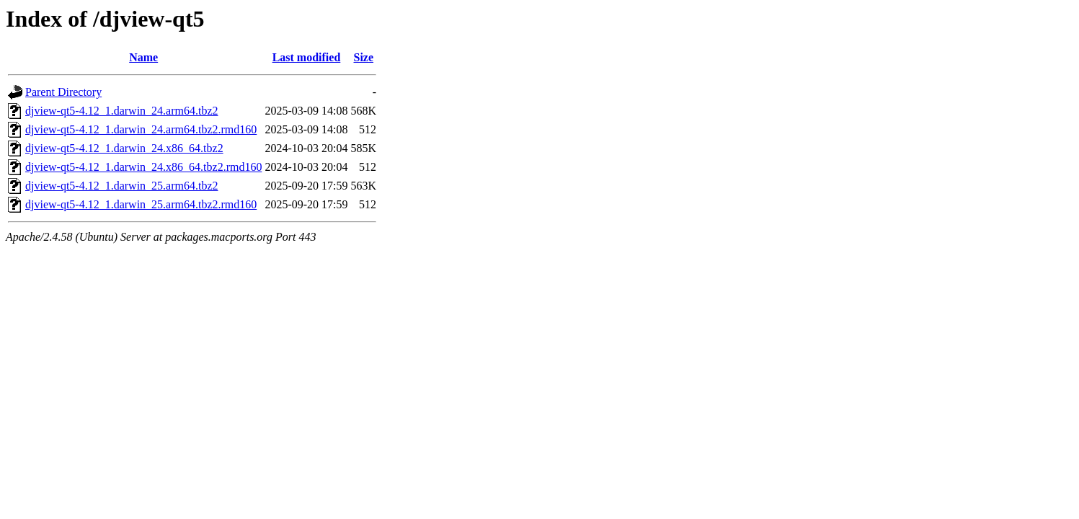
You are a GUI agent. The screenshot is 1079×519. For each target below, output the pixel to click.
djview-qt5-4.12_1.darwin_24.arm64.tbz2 (121, 111)
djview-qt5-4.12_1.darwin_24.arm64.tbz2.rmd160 (141, 129)
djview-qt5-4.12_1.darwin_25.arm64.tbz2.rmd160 (141, 204)
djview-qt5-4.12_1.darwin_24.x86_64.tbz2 (124, 148)
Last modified (306, 57)
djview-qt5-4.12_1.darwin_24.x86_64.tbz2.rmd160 (143, 167)
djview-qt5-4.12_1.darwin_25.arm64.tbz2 (121, 185)
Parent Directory (63, 92)
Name (143, 57)
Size (364, 57)
